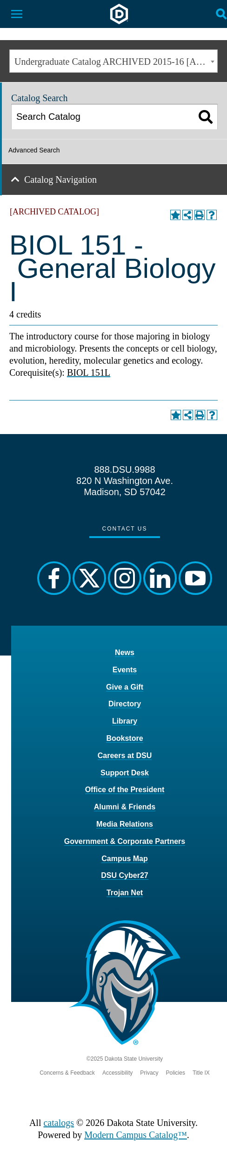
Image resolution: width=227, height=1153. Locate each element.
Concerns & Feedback (67, 1073)
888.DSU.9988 (124, 469)
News (124, 652)
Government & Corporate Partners (125, 841)
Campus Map (124, 859)
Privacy (149, 1073)
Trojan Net (125, 893)
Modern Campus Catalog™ (135, 1135)
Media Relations (124, 824)
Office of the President (125, 790)
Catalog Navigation (60, 179)
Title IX (201, 1073)
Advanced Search (34, 150)
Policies (175, 1073)
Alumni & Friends (124, 807)
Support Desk (124, 773)
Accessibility (117, 1073)
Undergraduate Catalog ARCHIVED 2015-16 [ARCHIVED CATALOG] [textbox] (115, 61)
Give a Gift (124, 687)
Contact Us (124, 528)
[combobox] (113, 61)
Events (125, 670)
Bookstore (124, 738)
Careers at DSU (125, 755)
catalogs (58, 1123)
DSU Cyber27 (124, 875)
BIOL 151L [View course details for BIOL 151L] (88, 372)
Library (124, 721)
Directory (124, 704)
